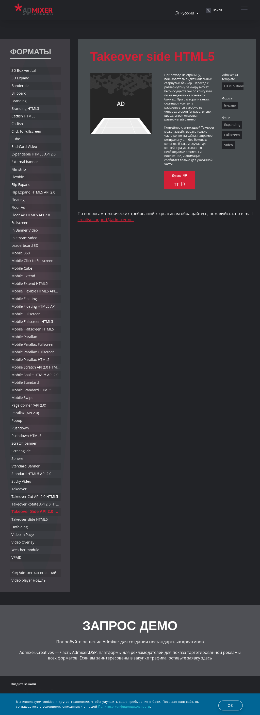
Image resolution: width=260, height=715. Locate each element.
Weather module (25, 549)
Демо (179, 175)
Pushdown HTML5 (26, 435)
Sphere (17, 458)
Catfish (17, 123)
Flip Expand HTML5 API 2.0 (33, 192)
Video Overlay (22, 542)
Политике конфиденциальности (124, 706)
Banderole (19, 85)
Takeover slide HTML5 (29, 519)
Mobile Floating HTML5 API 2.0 (36, 306)
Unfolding (19, 527)
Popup (16, 420)
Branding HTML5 (25, 108)
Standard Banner (25, 466)
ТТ (179, 184)
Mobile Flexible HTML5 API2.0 (35, 291)
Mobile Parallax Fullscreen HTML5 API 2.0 (36, 352)
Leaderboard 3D (24, 245)
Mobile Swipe (22, 397)
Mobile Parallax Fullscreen (33, 344)
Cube (15, 138)
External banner (24, 161)
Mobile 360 (20, 253)
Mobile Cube (21, 268)
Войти (214, 10)
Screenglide (21, 450)
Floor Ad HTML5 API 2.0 (30, 215)
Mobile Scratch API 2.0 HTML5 (36, 367)
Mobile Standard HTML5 (31, 390)
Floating (18, 199)
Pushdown (20, 428)
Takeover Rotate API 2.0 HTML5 (36, 504)
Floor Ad (18, 207)
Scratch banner (24, 443)
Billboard (18, 93)
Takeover (19, 488)
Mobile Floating (24, 298)
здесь (206, 658)
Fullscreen (19, 222)
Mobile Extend (23, 275)
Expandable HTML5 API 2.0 (33, 154)
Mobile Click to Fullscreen (32, 260)
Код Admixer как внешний (33, 572)
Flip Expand (20, 184)
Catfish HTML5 (23, 116)
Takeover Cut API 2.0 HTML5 (34, 496)
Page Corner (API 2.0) (28, 405)
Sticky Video (21, 481)
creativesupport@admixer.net (106, 219)
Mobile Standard (25, 382)
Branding (18, 100)
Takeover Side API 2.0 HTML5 (36, 512)
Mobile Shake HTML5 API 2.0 (34, 374)
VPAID (16, 557)
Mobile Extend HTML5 (29, 283)
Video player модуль (28, 580)
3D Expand (20, 78)
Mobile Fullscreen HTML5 (32, 321)
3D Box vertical (23, 70)
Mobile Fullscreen (25, 313)
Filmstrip (18, 169)
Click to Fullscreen (26, 131)
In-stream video (24, 237)
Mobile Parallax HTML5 (30, 359)
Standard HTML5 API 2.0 (31, 473)
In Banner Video (24, 230)
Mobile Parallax (24, 336)
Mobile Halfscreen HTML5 (32, 329)
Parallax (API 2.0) (25, 412)
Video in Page (22, 534)
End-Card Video (24, 146)
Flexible (17, 177)
